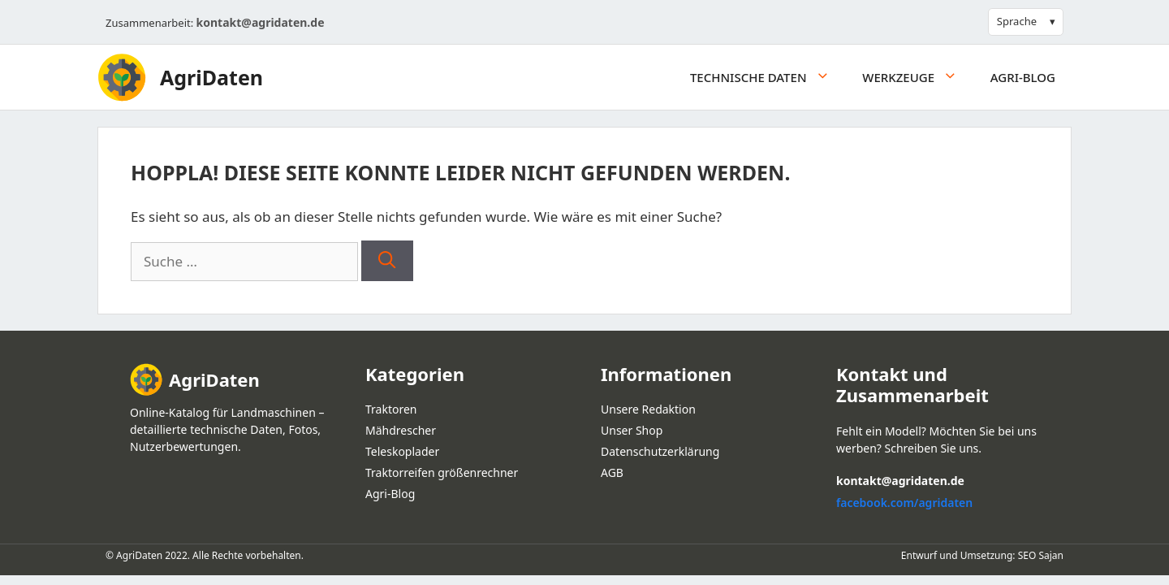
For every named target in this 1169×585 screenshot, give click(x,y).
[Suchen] (386, 260)
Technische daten (768, 77)
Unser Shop (631, 430)
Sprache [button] (1017, 21)
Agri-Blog (1022, 77)
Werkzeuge (917, 77)
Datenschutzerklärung (660, 451)
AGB (612, 472)
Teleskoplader (402, 451)
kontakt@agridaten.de (260, 22)
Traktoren (391, 409)
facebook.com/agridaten (904, 502)
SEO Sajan (1040, 555)
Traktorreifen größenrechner (441, 472)
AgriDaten (211, 77)
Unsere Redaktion (648, 409)
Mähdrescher (400, 430)
